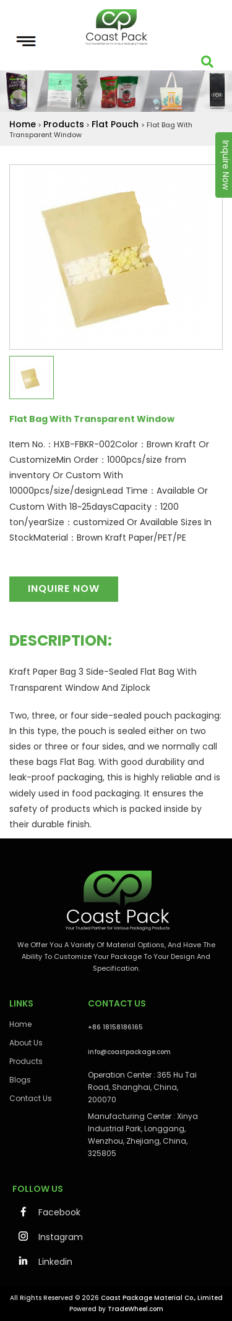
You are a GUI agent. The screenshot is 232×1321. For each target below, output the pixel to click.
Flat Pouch (116, 124)
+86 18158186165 (115, 1027)
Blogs (20, 1079)
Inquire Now (64, 588)
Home (22, 124)
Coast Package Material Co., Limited (162, 1297)
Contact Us (30, 1098)
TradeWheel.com (135, 1309)
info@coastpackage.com (129, 1052)
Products (63, 124)
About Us (26, 1042)
